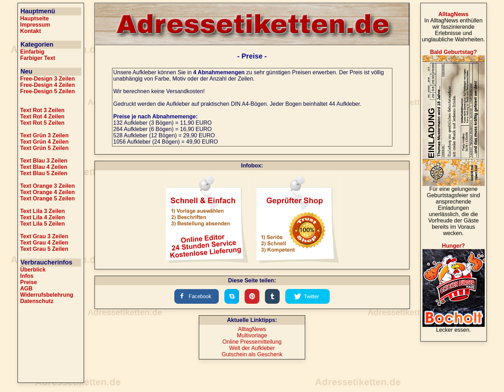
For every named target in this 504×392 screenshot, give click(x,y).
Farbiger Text (37, 58)
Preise (28, 282)
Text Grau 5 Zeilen (44, 249)
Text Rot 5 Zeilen (42, 123)
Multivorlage (252, 335)
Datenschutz (37, 301)
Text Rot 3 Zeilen (42, 110)
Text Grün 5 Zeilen (44, 148)
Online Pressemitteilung (252, 342)
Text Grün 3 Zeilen (44, 135)
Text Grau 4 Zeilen (44, 243)
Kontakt (30, 31)
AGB (26, 288)
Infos (27, 276)
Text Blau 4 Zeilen (44, 167)
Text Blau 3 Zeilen (44, 161)
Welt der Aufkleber (252, 348)
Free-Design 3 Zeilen (47, 79)
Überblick (33, 270)
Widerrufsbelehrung (47, 295)
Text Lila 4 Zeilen (42, 217)
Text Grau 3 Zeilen (44, 236)
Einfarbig (32, 52)
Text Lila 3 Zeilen (42, 211)
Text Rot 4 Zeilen (42, 116)
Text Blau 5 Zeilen (44, 173)
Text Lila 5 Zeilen (42, 224)
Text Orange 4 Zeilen (47, 192)
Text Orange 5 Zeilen (47, 198)
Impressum (35, 25)
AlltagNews (252, 329)
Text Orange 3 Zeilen (47, 186)
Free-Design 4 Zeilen (47, 85)
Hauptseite (34, 18)
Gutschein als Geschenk (252, 354)
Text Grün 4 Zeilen (44, 142)
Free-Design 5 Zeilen (47, 91)
